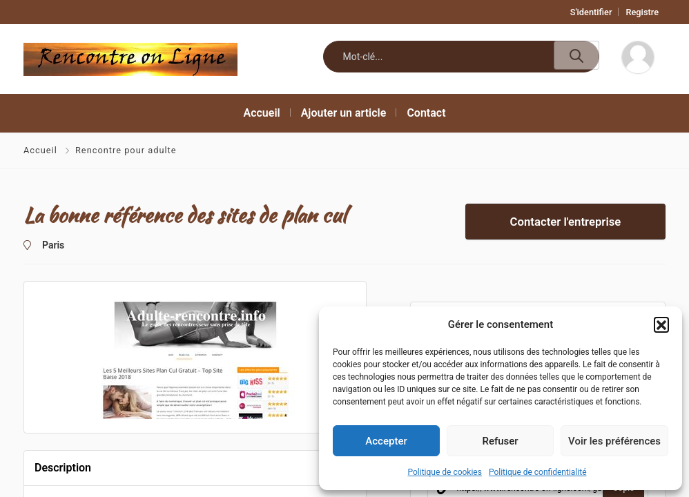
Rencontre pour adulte (126, 150)
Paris (53, 245)
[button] (661, 324)
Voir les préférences (614, 441)
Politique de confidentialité (538, 472)
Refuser (500, 441)
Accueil (41, 150)
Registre (642, 12)
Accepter (386, 441)
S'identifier (591, 12)
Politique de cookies (445, 472)
